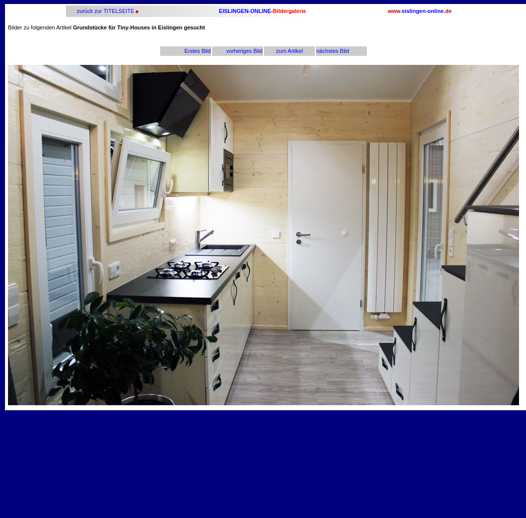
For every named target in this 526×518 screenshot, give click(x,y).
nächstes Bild (332, 51)
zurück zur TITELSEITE (104, 11)
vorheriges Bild (244, 51)
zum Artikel (289, 51)
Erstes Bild (197, 51)
